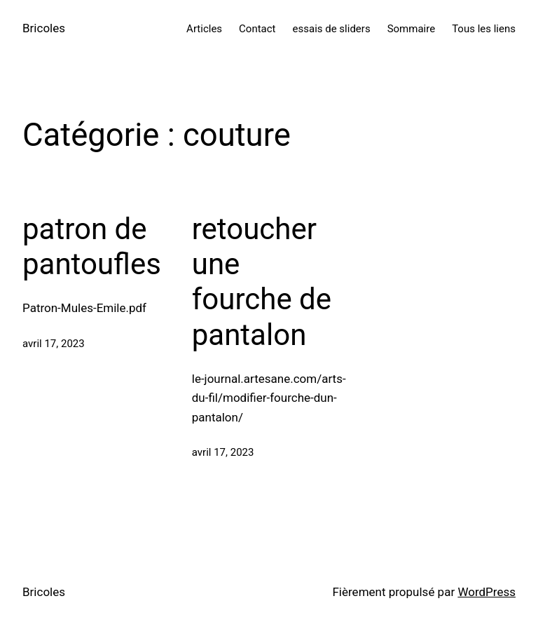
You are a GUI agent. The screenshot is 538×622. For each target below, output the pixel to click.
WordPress (486, 592)
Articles (204, 28)
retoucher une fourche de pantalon (261, 282)
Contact (257, 28)
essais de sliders (332, 28)
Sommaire (411, 28)
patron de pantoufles (91, 246)
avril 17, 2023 (53, 343)
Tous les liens (484, 28)
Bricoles (43, 28)
